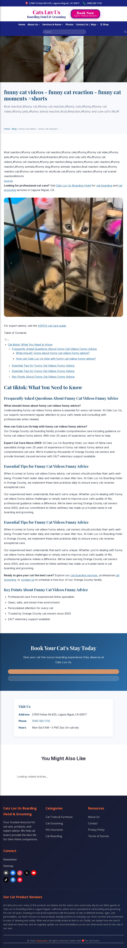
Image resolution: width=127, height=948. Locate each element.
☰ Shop (104, 24)
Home (21, 24)
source (8, 181)
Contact (93, 823)
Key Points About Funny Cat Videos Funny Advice (43, 376)
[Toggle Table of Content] (6, 340)
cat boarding (104, 185)
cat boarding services (84, 575)
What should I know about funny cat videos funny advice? (52, 353)
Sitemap (8, 866)
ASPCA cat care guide (52, 325)
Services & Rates (52, 24)
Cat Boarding (54, 836)
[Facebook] (13, 873)
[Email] (6, 873)
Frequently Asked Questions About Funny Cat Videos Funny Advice (54, 349)
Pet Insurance (54, 829)
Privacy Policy (96, 829)
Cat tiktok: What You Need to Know (30, 344)
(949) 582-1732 (92, 3)
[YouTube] (33, 873)
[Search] (125, 31)
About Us (34, 24)
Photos (69, 24)
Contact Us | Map (87, 24)
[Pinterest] (19, 879)
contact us (27, 579)
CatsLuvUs (41, 940)
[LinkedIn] (13, 879)
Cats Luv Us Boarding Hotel (73, 185)
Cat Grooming (54, 823)
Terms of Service (98, 836)
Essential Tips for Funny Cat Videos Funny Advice (43, 365)
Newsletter (10, 859)
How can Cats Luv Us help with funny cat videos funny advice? (56, 358)
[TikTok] (6, 879)
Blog (14, 128)
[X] (26, 873)
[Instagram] (19, 873)
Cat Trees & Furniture (59, 817)
